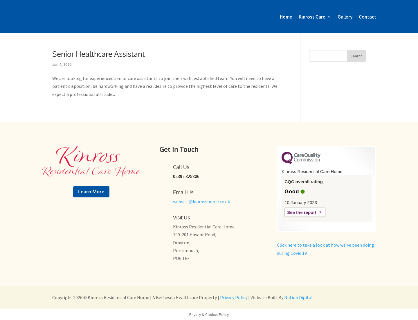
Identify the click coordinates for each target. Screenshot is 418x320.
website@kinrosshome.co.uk (201, 201)
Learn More (91, 191)
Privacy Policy (234, 297)
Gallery (345, 17)
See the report (301, 212)
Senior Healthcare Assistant (98, 54)
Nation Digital (298, 297)
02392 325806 (186, 176)
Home (286, 17)
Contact (367, 17)
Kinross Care (312, 17)
